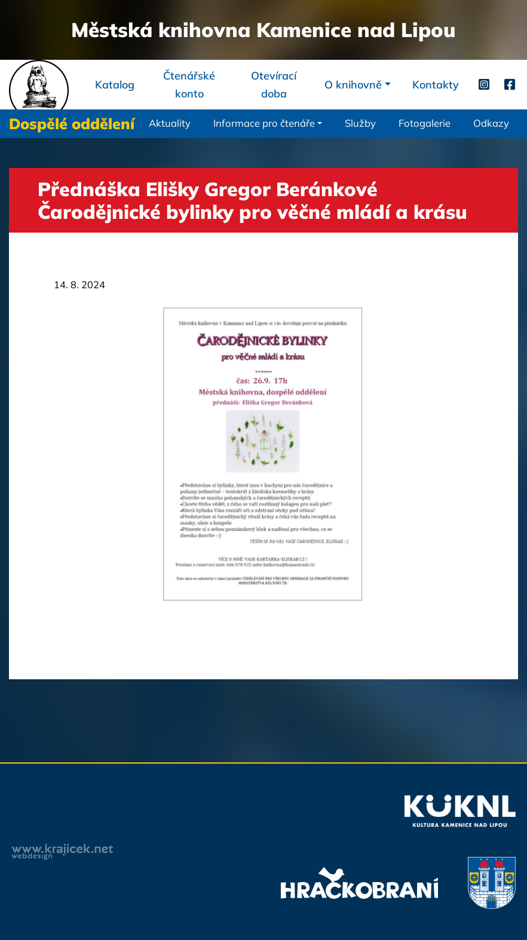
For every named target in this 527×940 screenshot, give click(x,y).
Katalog (114, 84)
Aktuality (170, 123)
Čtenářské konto (189, 84)
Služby (360, 123)
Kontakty (435, 84)
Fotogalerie (425, 123)
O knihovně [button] (353, 84)
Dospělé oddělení (71, 123)
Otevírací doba (273, 84)
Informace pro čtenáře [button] (264, 123)
